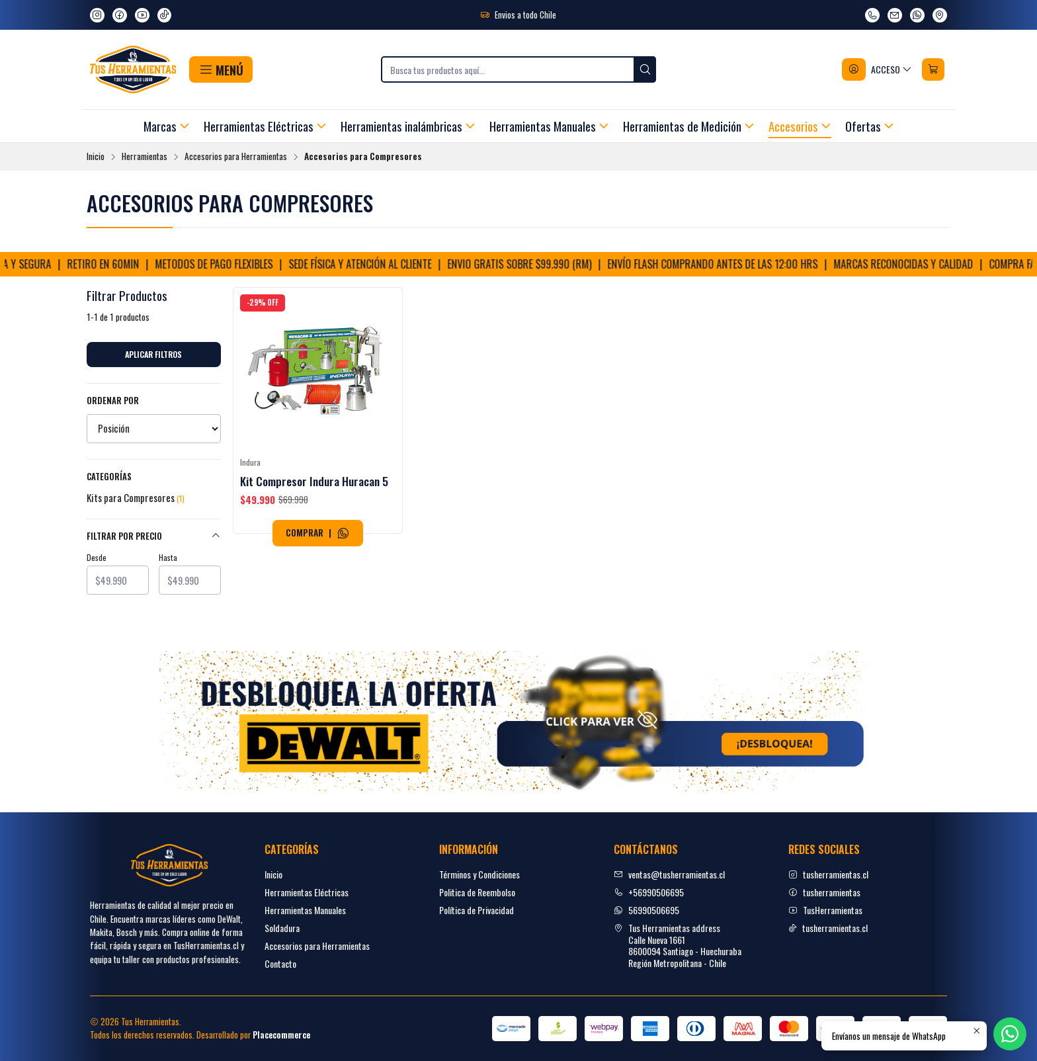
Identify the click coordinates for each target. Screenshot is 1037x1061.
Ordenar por (113, 401)
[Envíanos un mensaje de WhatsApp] (917, 15)
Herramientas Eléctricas (307, 892)
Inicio (95, 156)
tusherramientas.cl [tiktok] (828, 928)
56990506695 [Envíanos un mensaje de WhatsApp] (646, 910)
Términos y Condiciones (479, 874)
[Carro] (933, 69)
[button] (220, 69)
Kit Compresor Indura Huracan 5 (314, 481)
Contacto (280, 963)
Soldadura (282, 928)
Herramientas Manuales (305, 910)
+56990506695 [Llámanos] (649, 892)
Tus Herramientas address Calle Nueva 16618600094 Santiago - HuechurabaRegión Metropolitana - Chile (677, 945)
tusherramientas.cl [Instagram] (828, 874)
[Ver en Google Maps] (939, 15)
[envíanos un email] (895, 15)
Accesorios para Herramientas (236, 156)
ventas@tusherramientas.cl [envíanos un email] (669, 874)
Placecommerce (281, 1035)
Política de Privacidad (476, 910)
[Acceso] (877, 69)
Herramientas (144, 156)
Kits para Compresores (136, 497)
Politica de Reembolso (477, 892)
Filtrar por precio (154, 536)
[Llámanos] (872, 15)
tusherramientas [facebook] (824, 892)
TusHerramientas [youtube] (825, 910)
